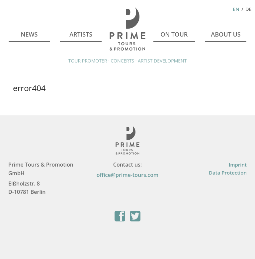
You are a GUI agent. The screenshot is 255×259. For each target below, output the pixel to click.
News (29, 34)
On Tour (174, 34)
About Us (225, 34)
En (236, 9)
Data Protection (228, 172)
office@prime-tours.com (128, 175)
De (248, 9)
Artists (80, 34)
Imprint (238, 164)
